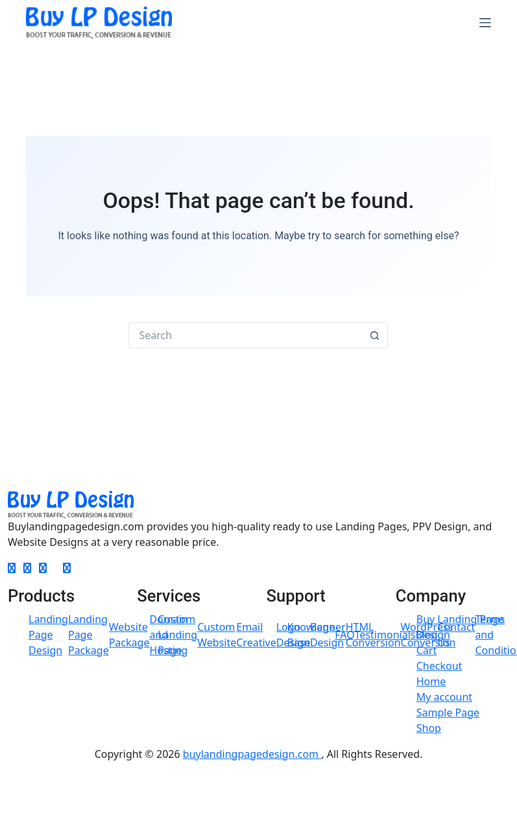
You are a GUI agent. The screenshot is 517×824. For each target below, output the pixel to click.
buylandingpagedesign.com (252, 754)
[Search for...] (245, 335)
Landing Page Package (88, 634)
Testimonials (385, 635)
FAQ (344, 635)
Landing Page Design (48, 634)
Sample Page (447, 712)
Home (431, 681)
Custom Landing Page (177, 634)
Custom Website (216, 635)
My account (444, 697)
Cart (426, 650)
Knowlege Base (311, 635)
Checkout (439, 666)
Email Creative (256, 635)
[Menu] (485, 23)
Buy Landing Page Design (460, 627)
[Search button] (375, 335)
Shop (428, 728)
